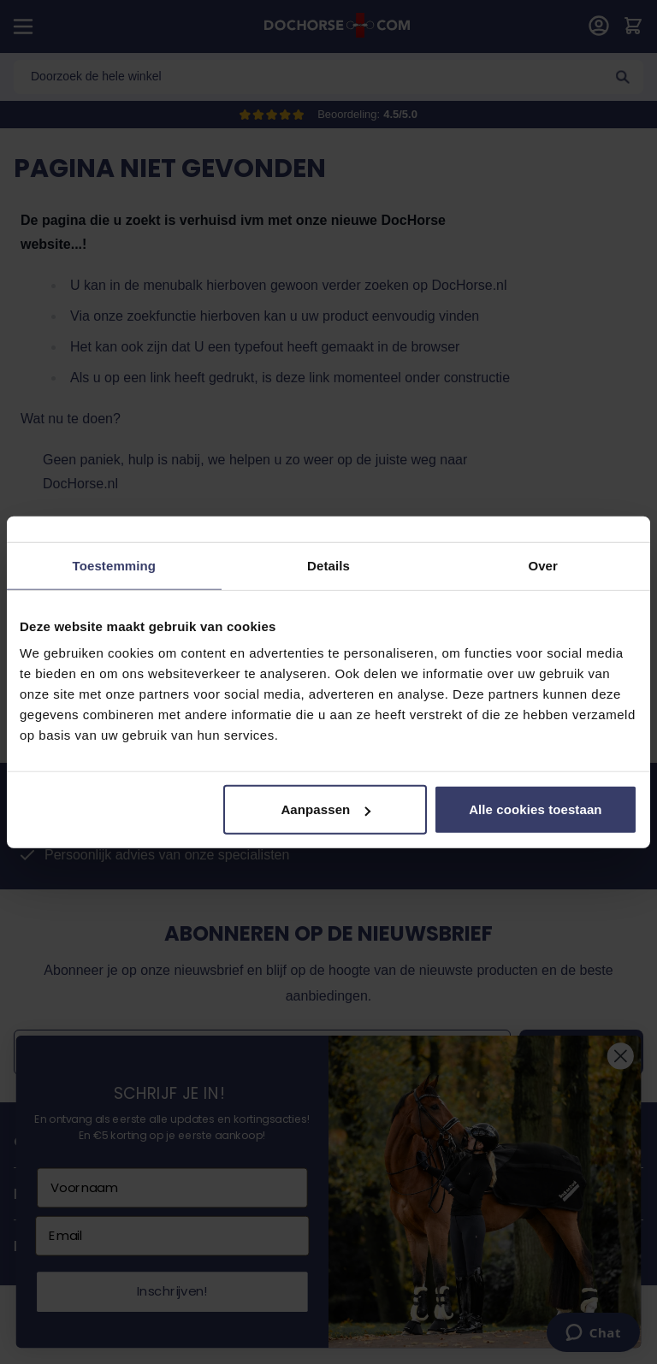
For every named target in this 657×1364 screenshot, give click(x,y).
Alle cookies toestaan (535, 809)
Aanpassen (325, 809)
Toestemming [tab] (115, 565)
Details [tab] (328, 565)
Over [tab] (543, 565)
